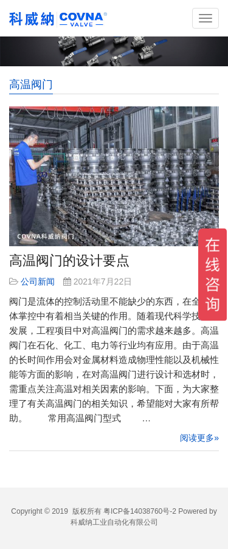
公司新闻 (38, 281)
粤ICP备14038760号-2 (139, 511)
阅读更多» (199, 438)
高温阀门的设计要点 (69, 260)
